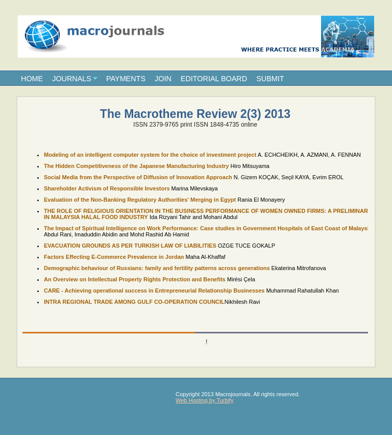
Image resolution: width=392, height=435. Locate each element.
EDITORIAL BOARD (214, 79)
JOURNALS (71, 79)
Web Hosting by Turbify (205, 400)
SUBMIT (270, 79)
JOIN (163, 79)
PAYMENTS (125, 79)
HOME (32, 79)
